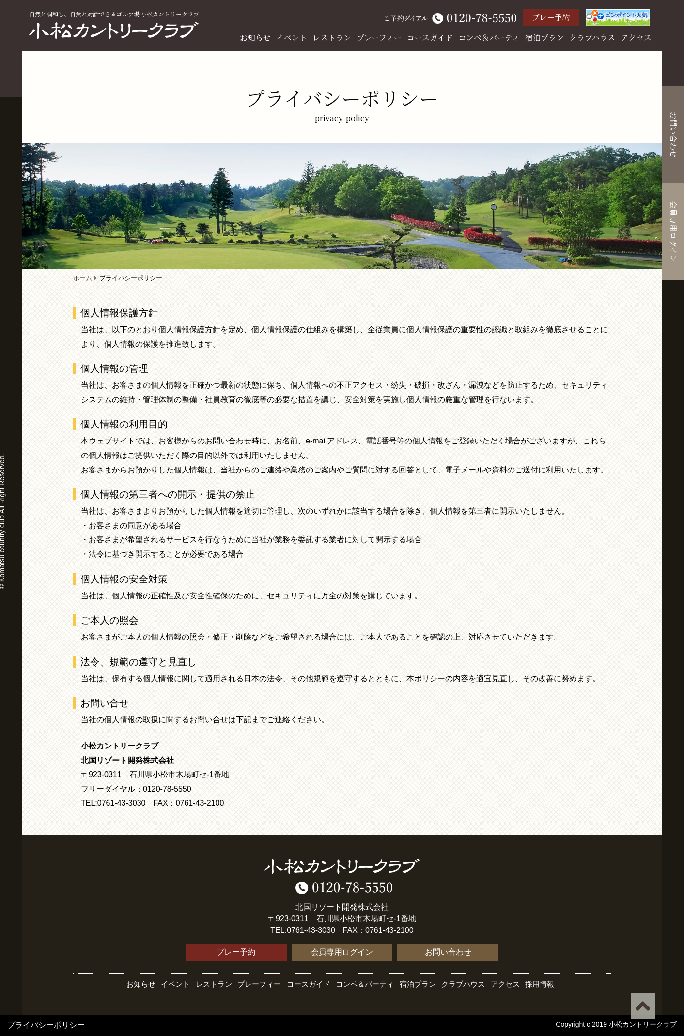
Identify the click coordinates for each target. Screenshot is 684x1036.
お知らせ (255, 37)
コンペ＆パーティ (489, 37)
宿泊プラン (544, 37)
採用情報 (539, 984)
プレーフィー (379, 37)
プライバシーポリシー (46, 1025)
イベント (291, 37)
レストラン (331, 37)
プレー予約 (551, 17)
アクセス (636, 37)
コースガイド (430, 37)
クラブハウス (592, 37)
